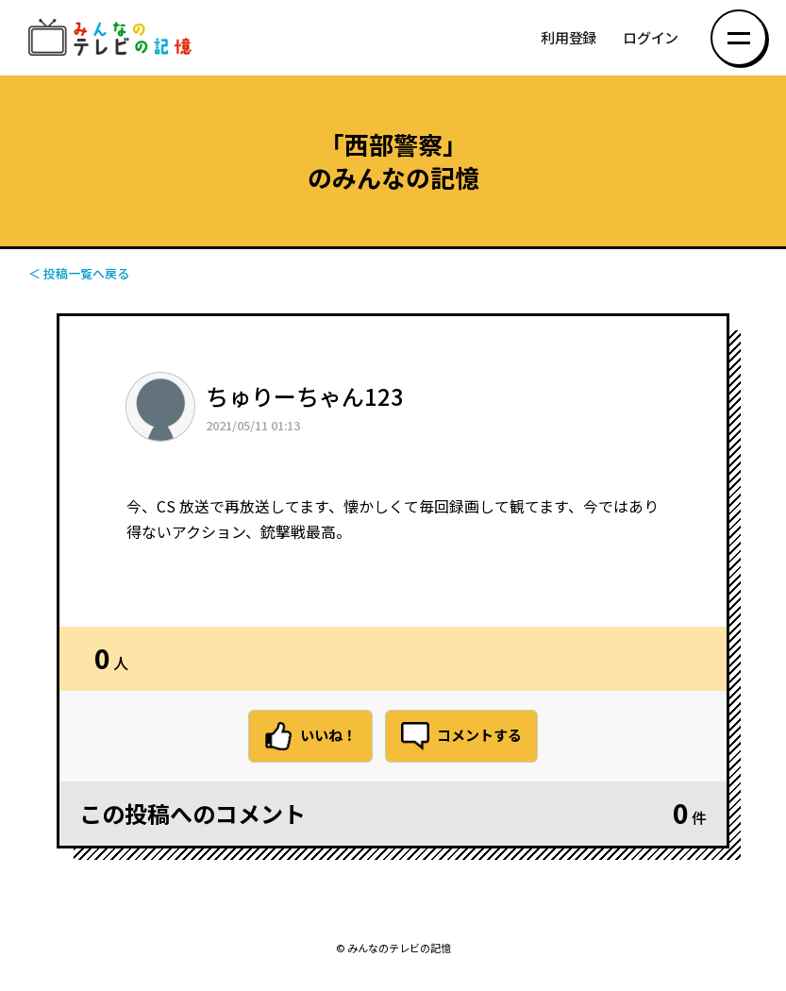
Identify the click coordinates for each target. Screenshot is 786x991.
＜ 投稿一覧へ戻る (78, 273)
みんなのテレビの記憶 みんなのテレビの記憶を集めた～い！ (113, 38)
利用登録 (568, 38)
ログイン (650, 38)
